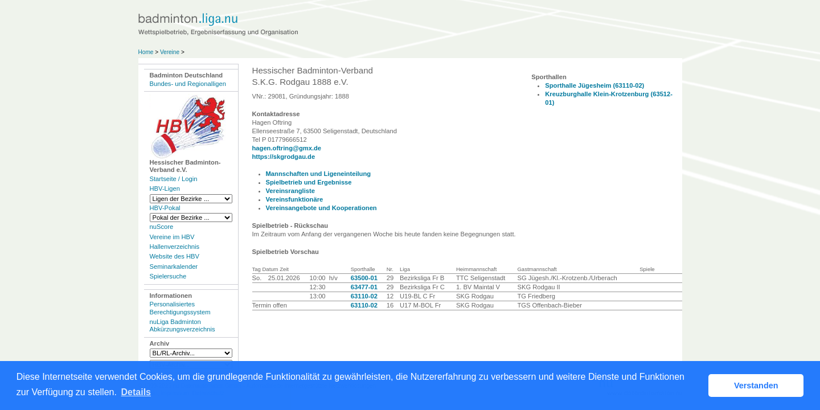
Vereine (169, 52)
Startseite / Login (174, 178)
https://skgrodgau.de (283, 156)
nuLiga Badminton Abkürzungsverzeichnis (182, 325)
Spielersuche (168, 276)
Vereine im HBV (172, 236)
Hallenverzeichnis (175, 246)
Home (146, 52)
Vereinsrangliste (290, 190)
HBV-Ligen (165, 188)
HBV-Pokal (165, 207)
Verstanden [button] (756, 385)
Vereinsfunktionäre (294, 199)
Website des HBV (174, 256)
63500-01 (364, 277)
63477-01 (364, 287)
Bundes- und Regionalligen (188, 83)
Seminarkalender (174, 266)
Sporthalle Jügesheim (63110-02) (594, 85)
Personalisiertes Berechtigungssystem (180, 308)
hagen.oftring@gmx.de (287, 148)
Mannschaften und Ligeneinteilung (318, 173)
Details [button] (136, 392)
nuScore (162, 226)
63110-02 (364, 296)
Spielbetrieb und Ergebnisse (309, 182)
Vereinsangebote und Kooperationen (321, 207)
